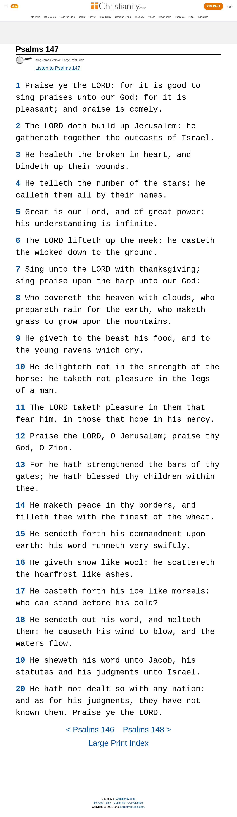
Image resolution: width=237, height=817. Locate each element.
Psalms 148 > (147, 729)
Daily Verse (50, 17)
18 (20, 620)
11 (20, 407)
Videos (151, 17)
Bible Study (105, 17)
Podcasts (179, 17)
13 (20, 465)
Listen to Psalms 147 (57, 68)
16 (20, 562)
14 (20, 505)
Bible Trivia (34, 17)
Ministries (203, 17)
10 (20, 367)
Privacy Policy (102, 802)
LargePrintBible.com (132, 806)
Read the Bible (67, 17)
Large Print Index (118, 743)
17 (20, 591)
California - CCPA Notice (128, 802)
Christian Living (123, 17)
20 (20, 689)
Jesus (82, 17)
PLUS (191, 17)
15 (20, 534)
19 (20, 660)
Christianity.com (125, 798)
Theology (139, 17)
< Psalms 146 (90, 729)
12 (20, 436)
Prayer (92, 17)
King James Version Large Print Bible (59, 60)
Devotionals (165, 17)
